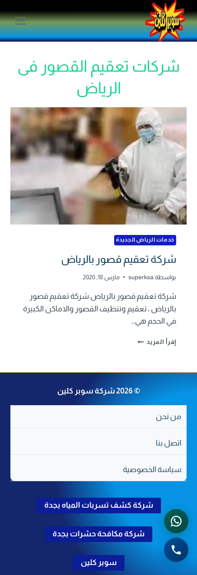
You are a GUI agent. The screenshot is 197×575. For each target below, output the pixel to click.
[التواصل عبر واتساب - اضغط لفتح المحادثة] (176, 521)
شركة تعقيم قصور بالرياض (118, 259)
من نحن (168, 416)
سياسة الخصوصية (152, 469)
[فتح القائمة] (20, 21)
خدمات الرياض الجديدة (145, 240)
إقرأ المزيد (157, 341)
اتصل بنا (168, 443)
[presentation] (98, 166)
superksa (141, 277)
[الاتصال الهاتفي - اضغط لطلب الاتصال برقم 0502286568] (176, 550)
